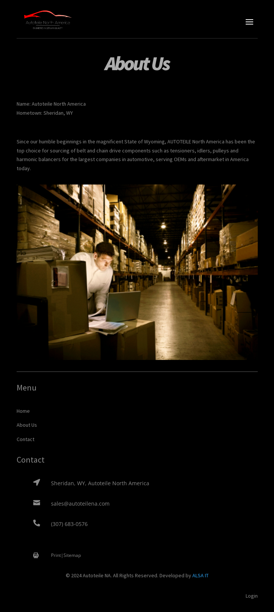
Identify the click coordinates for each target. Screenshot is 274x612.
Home (23, 410)
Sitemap (72, 555)
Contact (25, 439)
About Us (27, 424)
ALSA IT (200, 575)
